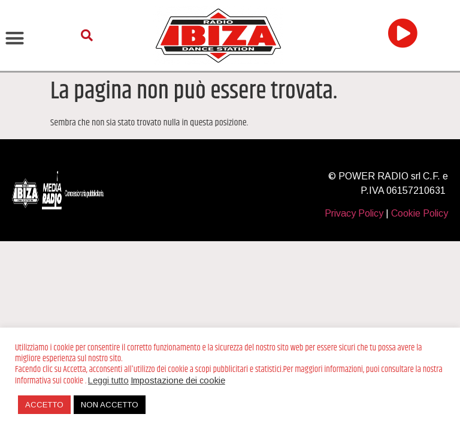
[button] (15, 38)
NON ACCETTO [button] (109, 404)
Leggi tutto (108, 380)
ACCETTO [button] (44, 404)
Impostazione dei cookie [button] (178, 380)
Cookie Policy (419, 213)
